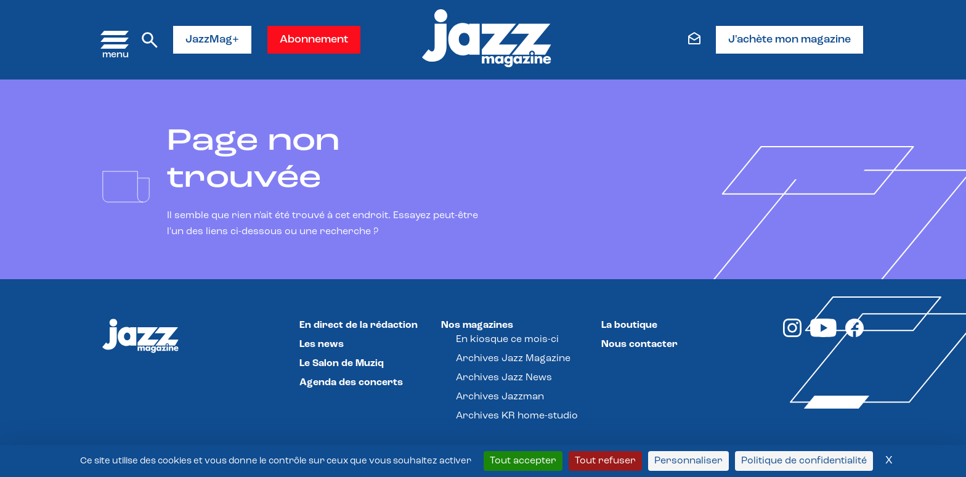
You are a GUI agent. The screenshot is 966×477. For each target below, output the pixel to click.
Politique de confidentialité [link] (804, 461)
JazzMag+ (212, 40)
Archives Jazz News (504, 378)
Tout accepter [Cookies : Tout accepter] (523, 461)
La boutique (629, 325)
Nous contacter (639, 344)
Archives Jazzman (500, 397)
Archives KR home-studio (517, 416)
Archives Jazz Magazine (513, 359)
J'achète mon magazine (789, 40)
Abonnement (314, 40)
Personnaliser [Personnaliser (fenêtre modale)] (688, 461)
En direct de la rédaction (358, 325)
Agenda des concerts (351, 383)
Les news (321, 344)
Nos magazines (477, 325)
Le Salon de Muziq (341, 364)
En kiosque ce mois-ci (507, 339)
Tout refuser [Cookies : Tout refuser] (605, 461)
